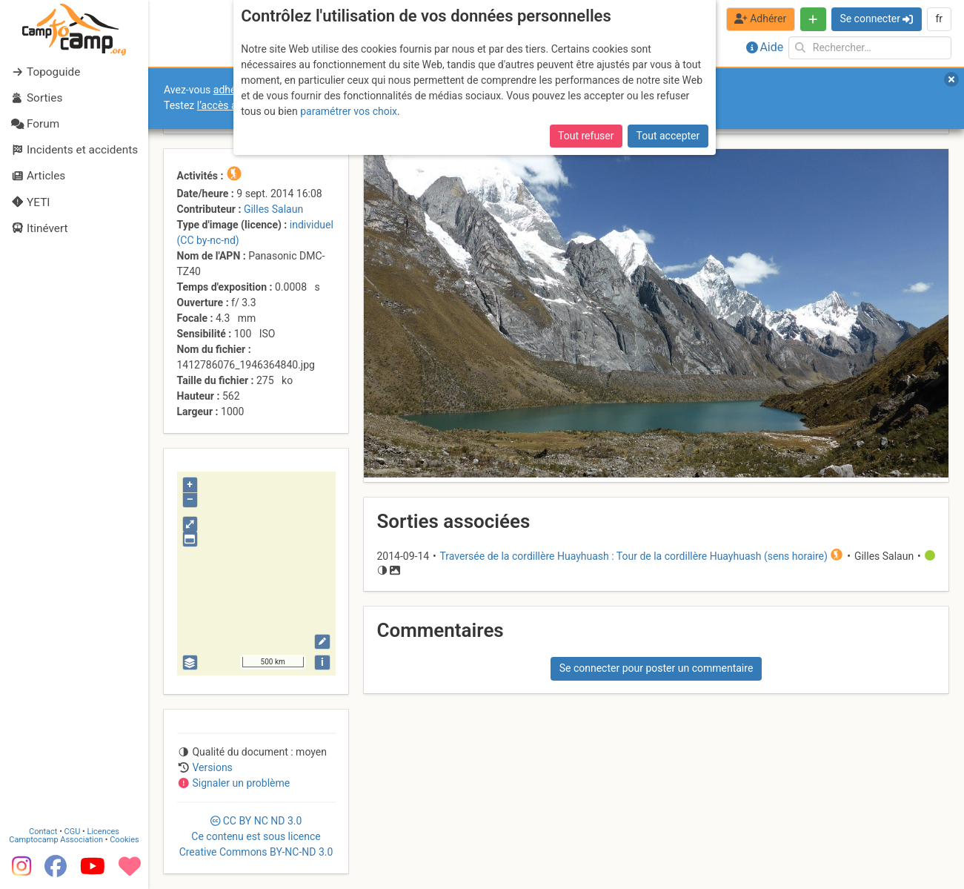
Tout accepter (668, 136)
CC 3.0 (256, 836)
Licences (103, 831)
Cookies (124, 840)
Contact (43, 831)
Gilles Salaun (273, 209)
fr (939, 18)
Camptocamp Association (56, 840)
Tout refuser (586, 136)
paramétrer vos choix (348, 111)
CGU (72, 831)
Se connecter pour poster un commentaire (656, 668)
